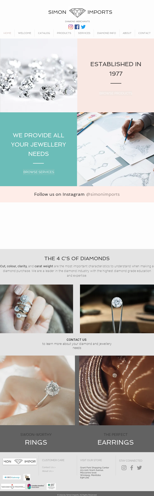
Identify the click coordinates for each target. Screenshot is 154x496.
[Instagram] (70, 27)
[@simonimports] (103, 194)
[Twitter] (83, 27)
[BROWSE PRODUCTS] (115, 93)
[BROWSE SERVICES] (38, 172)
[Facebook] (77, 27)
